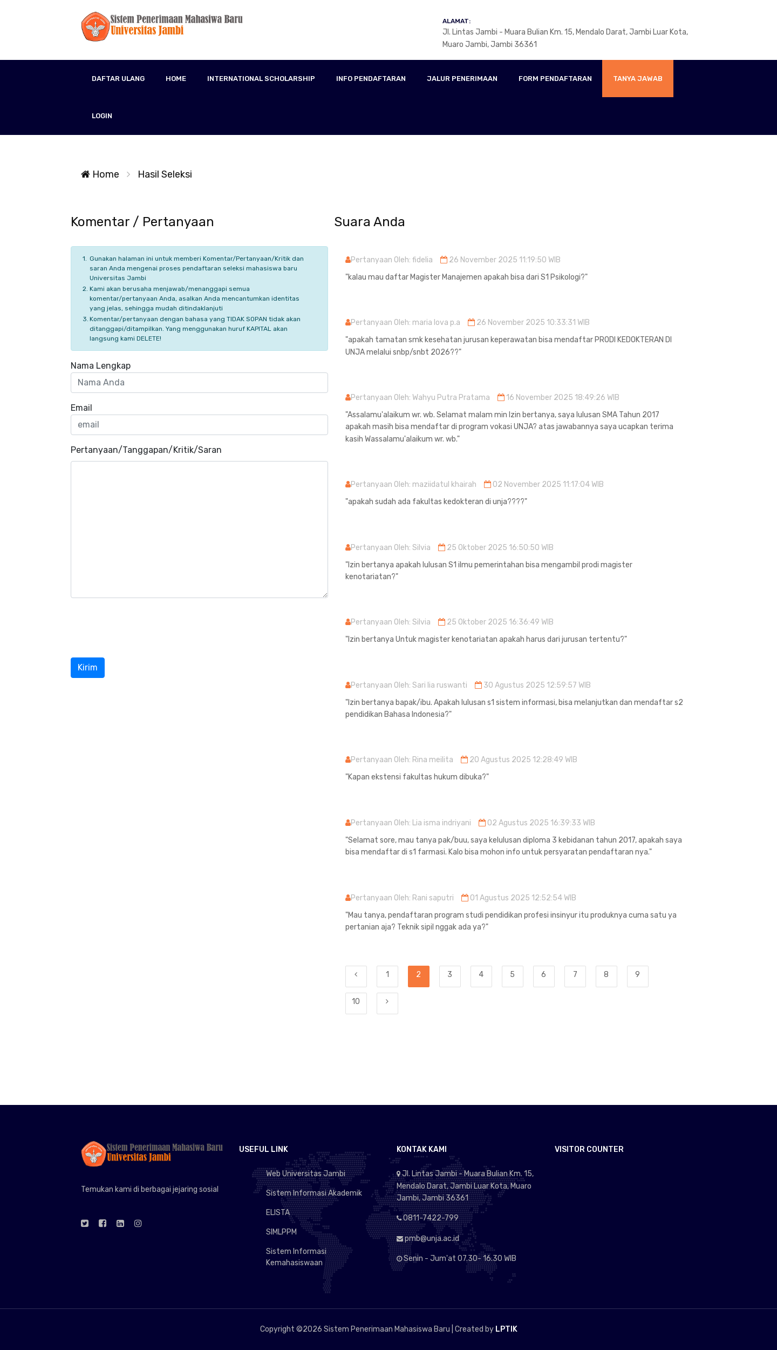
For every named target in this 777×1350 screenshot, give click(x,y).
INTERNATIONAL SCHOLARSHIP (261, 78)
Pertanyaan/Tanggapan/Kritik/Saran (146, 450)
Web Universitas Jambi (305, 1173)
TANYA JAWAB (638, 78)
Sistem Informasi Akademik (314, 1193)
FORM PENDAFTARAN (555, 78)
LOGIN (102, 116)
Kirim (88, 667)
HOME (176, 78)
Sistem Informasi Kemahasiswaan (296, 1257)
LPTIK (506, 1329)
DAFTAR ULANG (118, 78)
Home (100, 174)
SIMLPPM (281, 1232)
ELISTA (278, 1212)
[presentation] (153, 628)
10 (356, 1001)
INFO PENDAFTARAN (371, 78)
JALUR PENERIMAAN (462, 78)
